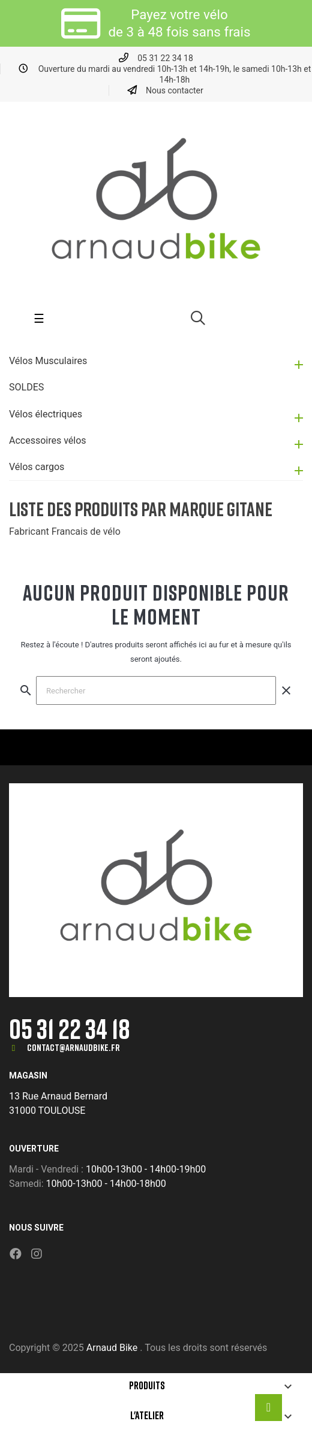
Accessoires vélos (47, 440)
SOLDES (26, 387)
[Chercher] (156, 690)
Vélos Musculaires (48, 360)
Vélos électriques (45, 414)
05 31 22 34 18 (69, 1028)
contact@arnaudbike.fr (73, 1047)
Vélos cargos (36, 466)
